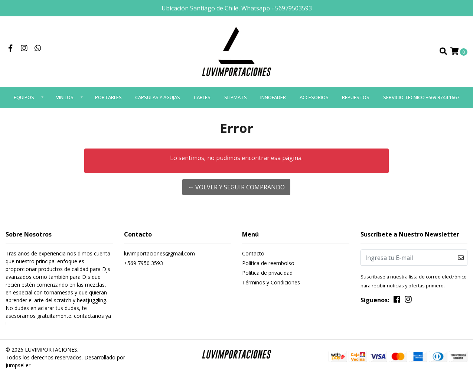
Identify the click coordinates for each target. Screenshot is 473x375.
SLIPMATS (235, 97)
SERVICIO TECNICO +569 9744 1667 (421, 97)
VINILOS (65, 97)
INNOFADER (273, 97)
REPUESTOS (355, 97)
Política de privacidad (267, 272)
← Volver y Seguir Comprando (236, 187)
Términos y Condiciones (271, 282)
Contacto (253, 253)
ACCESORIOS (314, 97)
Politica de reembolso (268, 263)
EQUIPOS (24, 97)
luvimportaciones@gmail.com (159, 253)
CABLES (202, 97)
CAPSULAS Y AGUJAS (157, 97)
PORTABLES (108, 97)
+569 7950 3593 (143, 263)
